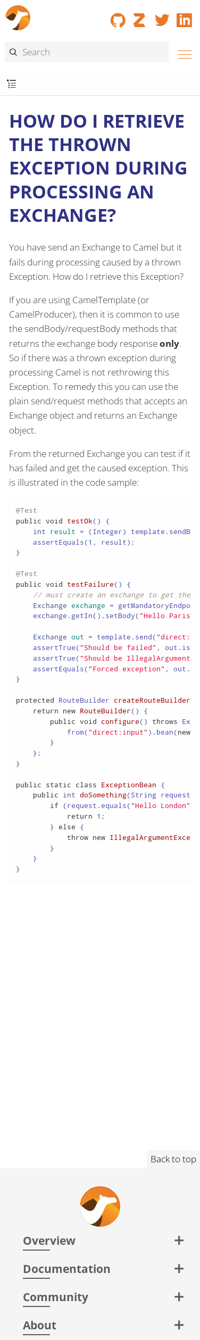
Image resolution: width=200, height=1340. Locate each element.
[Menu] (182, 52)
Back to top (173, 1159)
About (39, 1325)
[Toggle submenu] (11, 84)
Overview (49, 1240)
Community (55, 1296)
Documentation (67, 1268)
